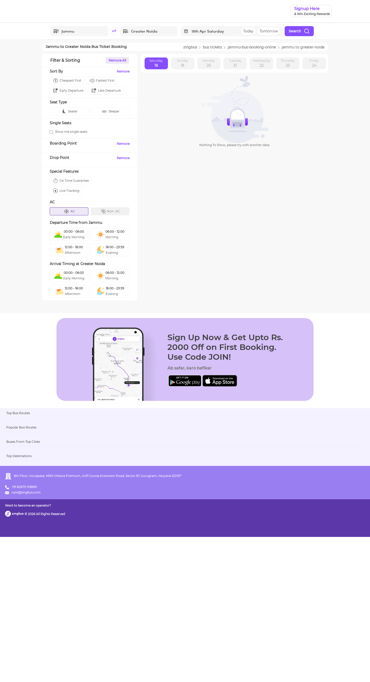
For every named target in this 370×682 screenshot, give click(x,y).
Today (248, 31)
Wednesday (261, 63)
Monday (209, 63)
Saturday (156, 63)
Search (299, 31)
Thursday (288, 63)
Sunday (182, 63)
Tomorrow (269, 31)
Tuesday (235, 63)
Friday (314, 63)
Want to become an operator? (221, 670)
